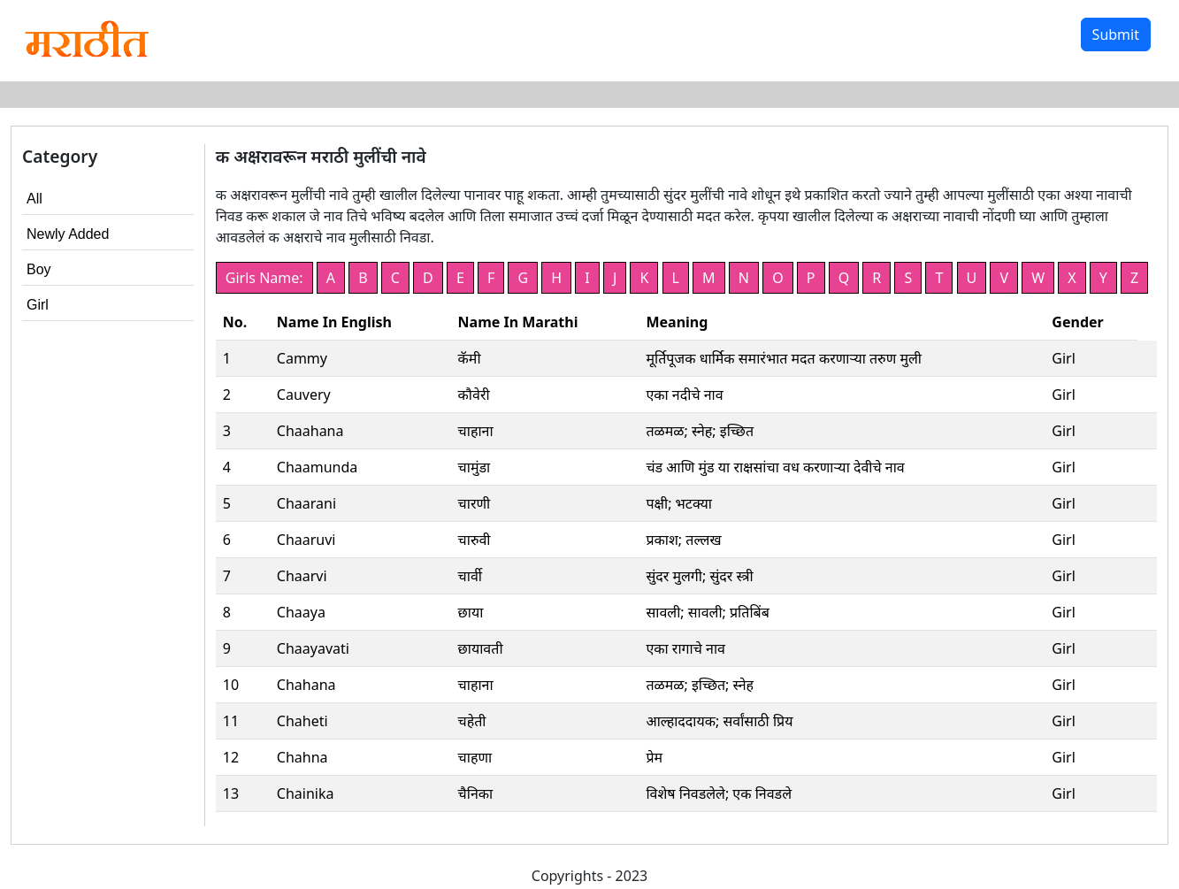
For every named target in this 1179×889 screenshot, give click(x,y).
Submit (1115, 34)
